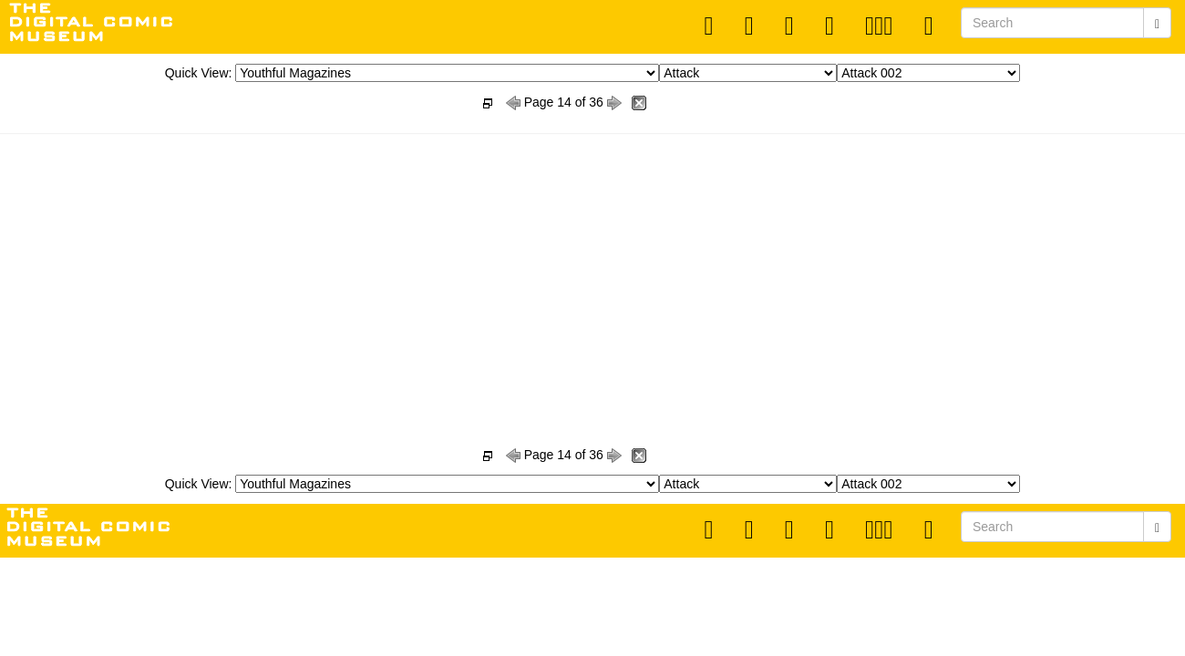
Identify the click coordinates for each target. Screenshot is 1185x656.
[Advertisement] (592, 269)
